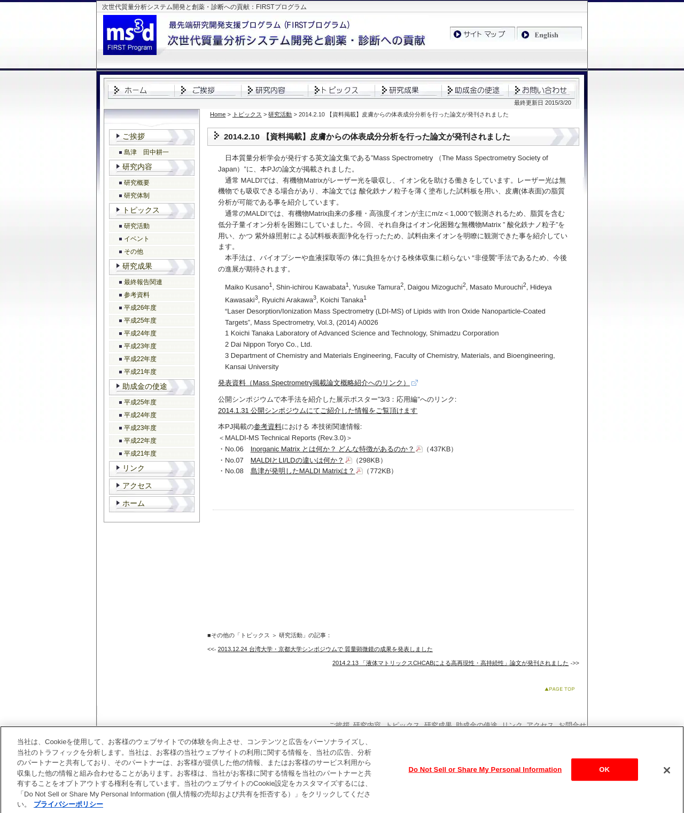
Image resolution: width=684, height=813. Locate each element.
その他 (133, 251)
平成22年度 (140, 359)
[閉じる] (667, 775)
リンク (133, 468)
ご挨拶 (133, 136)
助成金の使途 (144, 386)
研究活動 (280, 114)
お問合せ (572, 725)
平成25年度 (140, 320)
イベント (137, 239)
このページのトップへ (562, 691)
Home (218, 114)
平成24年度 (140, 333)
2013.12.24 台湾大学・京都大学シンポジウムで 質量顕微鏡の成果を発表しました (325, 649)
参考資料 (268, 427)
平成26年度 (140, 307)
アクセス (137, 485)
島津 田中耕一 (146, 152)
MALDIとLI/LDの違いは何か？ (297, 460)
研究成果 (137, 266)
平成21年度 (140, 372)
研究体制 (137, 195)
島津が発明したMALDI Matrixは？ (303, 471)
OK (604, 774)
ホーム (133, 503)
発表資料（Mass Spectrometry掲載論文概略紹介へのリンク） (314, 383)
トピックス (247, 114)
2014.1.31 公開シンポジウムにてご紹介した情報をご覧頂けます (317, 410)
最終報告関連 (143, 282)
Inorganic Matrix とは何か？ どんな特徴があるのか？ (333, 449)
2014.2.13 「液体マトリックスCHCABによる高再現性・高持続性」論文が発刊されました (450, 663)
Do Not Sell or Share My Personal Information (485, 774)
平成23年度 (140, 346)
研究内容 (137, 166)
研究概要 (137, 182)
